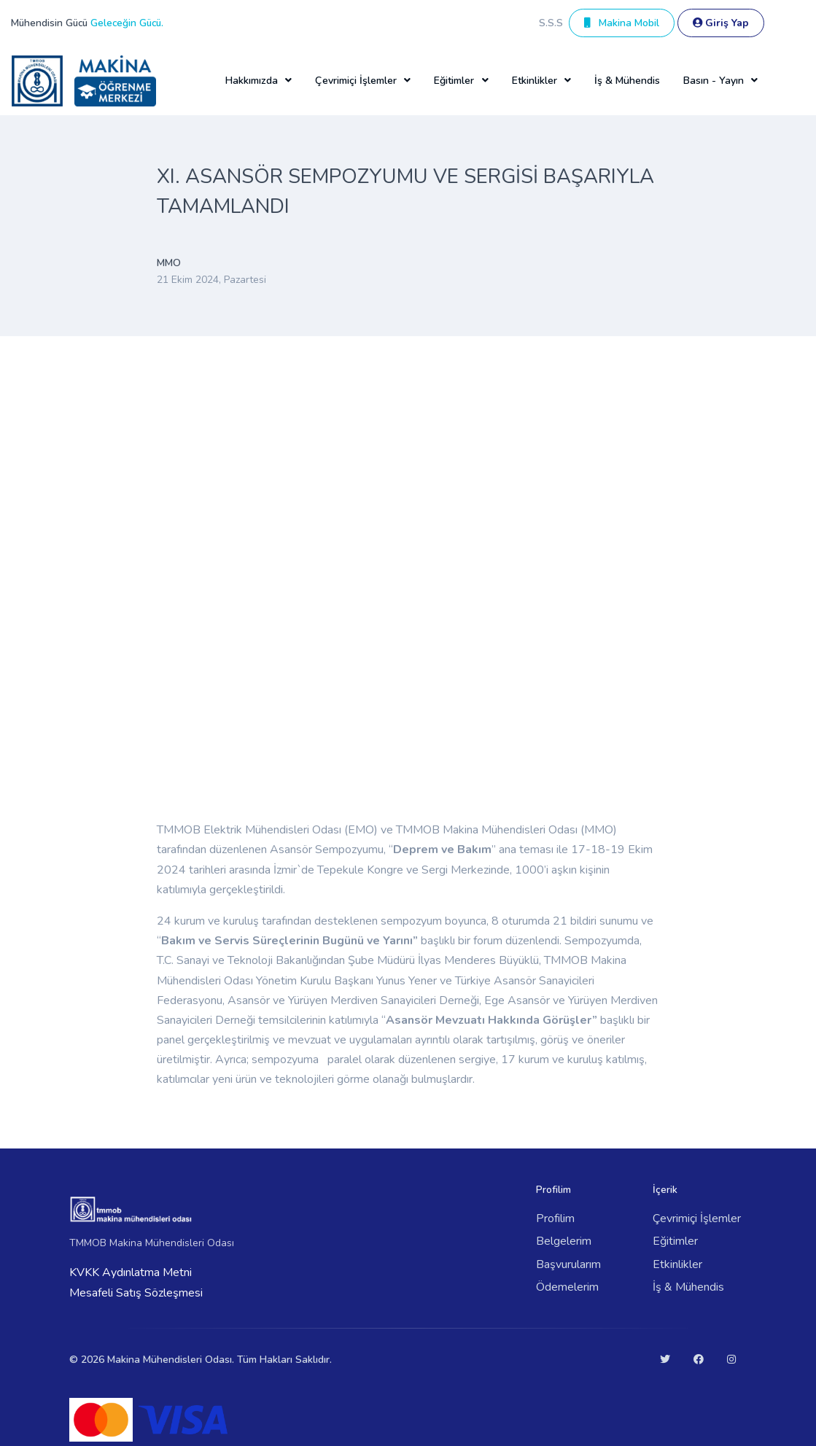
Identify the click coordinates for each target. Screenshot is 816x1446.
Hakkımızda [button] (251, 81)
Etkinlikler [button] (534, 81)
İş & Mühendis (627, 81)
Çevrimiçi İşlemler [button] (356, 81)
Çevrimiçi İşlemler (697, 1218)
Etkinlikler (677, 1264)
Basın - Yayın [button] (713, 81)
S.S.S (551, 23)
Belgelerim (563, 1241)
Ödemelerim (567, 1287)
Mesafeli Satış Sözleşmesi (136, 1293)
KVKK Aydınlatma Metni (130, 1272)
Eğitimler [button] (454, 81)
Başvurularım (568, 1264)
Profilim (555, 1218)
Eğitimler (675, 1241)
